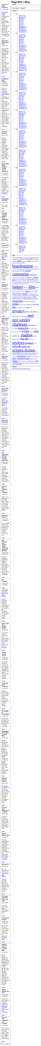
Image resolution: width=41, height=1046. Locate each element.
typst (29, 361)
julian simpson (25, 301)
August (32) (22, 26)
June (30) (21, 42)
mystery (18, 311)
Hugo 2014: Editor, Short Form (5, 42)
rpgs (14, 346)
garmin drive (33, 289)
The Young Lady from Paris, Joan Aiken (5, 898)
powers (29, 328)
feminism (25, 287)
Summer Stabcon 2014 (5, 834)
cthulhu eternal (14, 279)
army (23, 261)
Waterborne (5, 245)
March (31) (22, 37)
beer (24, 262)
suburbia (31, 354)
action (18, 259)
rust (24, 346)
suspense (13, 356)
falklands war (21, 283)
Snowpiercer (5, 864)
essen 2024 (35, 282)
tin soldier (31, 358)
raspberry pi (19, 335)
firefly (37, 287)
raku (36, 331)
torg (34, 358)
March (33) (22, 18)
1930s (15, 257)
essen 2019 (24, 282)
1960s (23, 257)
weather (20, 362)
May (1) (21, 251)
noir (29, 311)
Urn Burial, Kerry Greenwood (5, 685)
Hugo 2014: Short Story (5, 421)
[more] (3, 38)
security (23, 353)
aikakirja (34, 259)
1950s (20, 257)
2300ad (36, 257)
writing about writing (34, 362)
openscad (16, 316)
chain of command (22, 268)
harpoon (36, 291)
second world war (16, 353)
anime (19, 261)
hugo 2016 (21, 295)
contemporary (33, 275)
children (27, 268)
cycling (18, 279)
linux (28, 304)
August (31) (22, 64)
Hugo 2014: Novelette (5, 357)
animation (14, 261)
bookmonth (17, 268)
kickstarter (33, 301)
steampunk (25, 354)
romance (29, 342)
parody (22, 316)
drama (13, 280)
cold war (22, 270)
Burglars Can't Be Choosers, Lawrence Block (4, 947)
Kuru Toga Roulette (5, 516)
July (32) (21, 24)
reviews (18, 342)
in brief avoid (26, 298)
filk (27, 287)
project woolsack (15, 331)
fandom (25, 283)
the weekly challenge (34, 356)
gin (22, 291)
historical (15, 294)
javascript (17, 300)
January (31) (22, 54)
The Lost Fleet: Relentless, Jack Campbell (5, 489)
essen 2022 (27, 282)
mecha (17, 307)
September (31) (23, 27)
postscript (23, 328)
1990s (30, 257)
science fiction (23, 350)
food (29, 289)
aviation (36, 261)
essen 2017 (16, 282)
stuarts (28, 354)
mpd (24, 307)
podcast (6, 786)
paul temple (25, 316)
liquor (31, 304)
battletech (17, 262)
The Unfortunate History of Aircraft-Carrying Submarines (5, 456)
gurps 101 (31, 291)
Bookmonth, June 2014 (5, 199)
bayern (20, 262)
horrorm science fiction (31, 293)
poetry (13, 328)
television (21, 356)
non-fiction (33, 311)
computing (20, 274)
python (25, 331)
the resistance (28, 356)
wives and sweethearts (25, 362)
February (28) (22, 36)
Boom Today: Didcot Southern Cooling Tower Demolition (5, 167)
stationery (21, 354)
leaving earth (25, 304)
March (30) (22, 153)
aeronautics (30, 259)
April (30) (21, 39)
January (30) (22, 246)
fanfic (28, 283)
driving (17, 280)
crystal (35, 277)
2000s (32, 257)
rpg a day (35, 343)
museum (28, 307)
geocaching (17, 291)
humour (21, 298)
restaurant (30, 339)
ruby (19, 346)
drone (19, 280)
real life (24, 338)
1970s (25, 257)
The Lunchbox (4, 580)
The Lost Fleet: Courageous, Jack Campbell (5, 1020)
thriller (27, 358)
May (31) (21, 21)
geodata (20, 291)
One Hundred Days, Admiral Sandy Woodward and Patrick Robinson (5, 545)
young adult (19, 364)
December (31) (22, 31)
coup (25, 277)
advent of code (23, 259)
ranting (14, 336)
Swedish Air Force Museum (5, 93)
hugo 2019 (34, 295)
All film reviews (26, 368)
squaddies (17, 354)
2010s (34, 257)
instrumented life (34, 298)
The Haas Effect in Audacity (4, 780)
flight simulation (26, 289)
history (20, 294)
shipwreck (26, 353)
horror (24, 293)
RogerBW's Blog (20, 1)
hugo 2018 (29, 295)
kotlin (15, 303)
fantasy (17, 286)
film (32, 286)
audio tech (32, 261)
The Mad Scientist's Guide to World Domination (5, 216)
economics (24, 280)
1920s (13, 257)
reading (27, 335)
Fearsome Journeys (4, 132)
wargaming (15, 362)
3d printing (14, 259)
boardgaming (22, 266)
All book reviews (16, 368)
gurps (27, 291)
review (33, 339)
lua (13, 306)
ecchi (21, 280)
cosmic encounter (21, 277)
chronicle (32, 268)
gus (34, 291)
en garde (27, 280)
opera (20, 316)
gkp (24, 291)
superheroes (35, 354)
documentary (36, 279)
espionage (31, 280)
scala (28, 346)
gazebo (36, 289)
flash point (20, 289)
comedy (28, 270)
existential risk (16, 283)
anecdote (37, 259)
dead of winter (22, 279)
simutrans (29, 353)
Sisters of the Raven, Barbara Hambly (5, 626)
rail (33, 331)
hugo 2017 (25, 295)
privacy (36, 328)
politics (16, 328)
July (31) (21, 43)
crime (32, 277)
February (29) (22, 55)
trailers (15, 361)
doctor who (31, 279)
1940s (18, 257)
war (37, 361)
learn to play (21, 304)
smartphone (34, 353)
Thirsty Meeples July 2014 (5, 991)
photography (31, 325)
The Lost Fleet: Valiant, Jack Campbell (5, 810)
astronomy (25, 261)
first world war (14, 289)
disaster (26, 279)
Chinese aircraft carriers (4, 654)
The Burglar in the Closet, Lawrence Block (5, 734)
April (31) (21, 20)
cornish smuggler (15, 277)
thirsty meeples (18, 358)
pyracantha (20, 331)
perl (31, 315)
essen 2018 (20, 282)
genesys (13, 291)
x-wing (13, 364)
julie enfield (30, 301)
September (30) (23, 46)
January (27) (22, 15)
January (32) (22, 34)
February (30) (22, 17)
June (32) (21, 23)
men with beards (21, 307)
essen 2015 (35, 280)
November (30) (23, 30)
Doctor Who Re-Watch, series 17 (5, 390)
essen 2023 (31, 282)
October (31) (22, 28)
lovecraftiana (35, 304)
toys (36, 358)
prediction (32, 328)
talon (16, 356)
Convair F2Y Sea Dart (5, 918)
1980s (27, 257)
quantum (30, 331)
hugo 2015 (17, 295)
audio (29, 261)
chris (29, 268)
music (31, 307)
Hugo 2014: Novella (5, 285)
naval (26, 311)
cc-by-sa (4, 192)
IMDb (3, 257)
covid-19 (28, 277)
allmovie (4, 259)
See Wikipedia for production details (5, 403)
